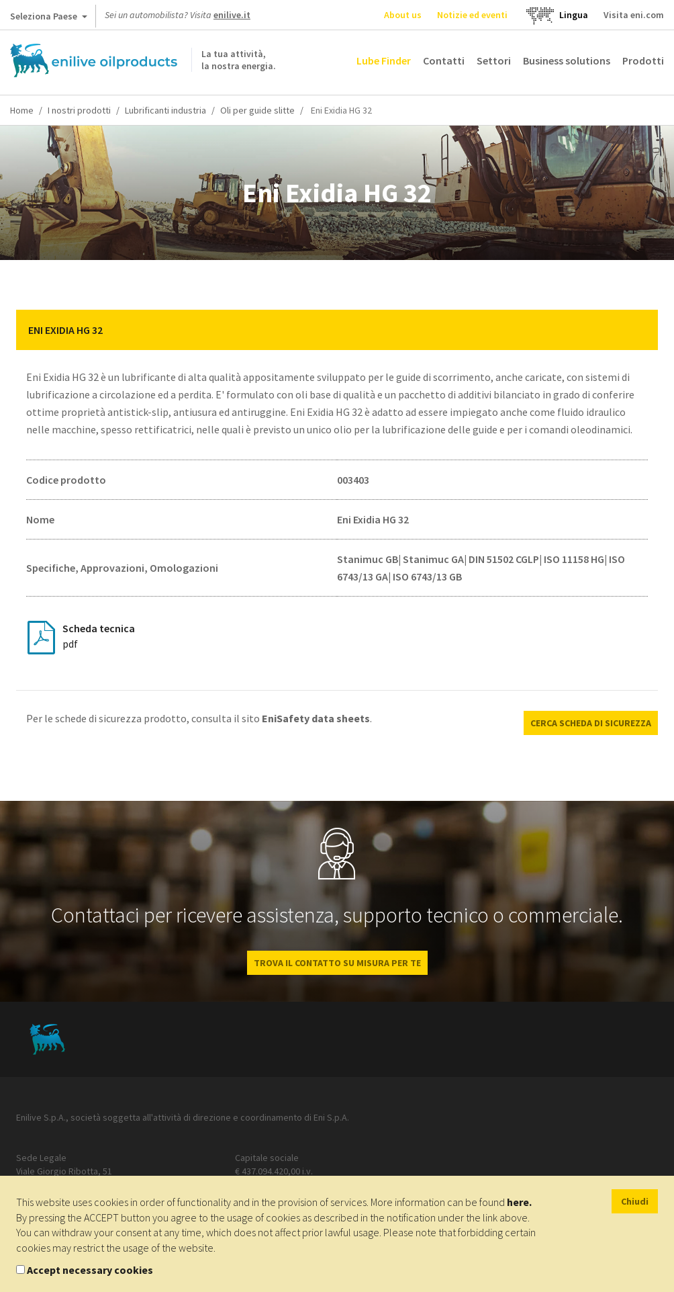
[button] (638, 330)
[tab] (337, 330)
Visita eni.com (634, 15)
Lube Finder (383, 60)
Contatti (444, 60)
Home (22, 110)
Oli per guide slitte (257, 110)
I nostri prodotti (79, 110)
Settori (494, 60)
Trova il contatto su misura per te (337, 963)
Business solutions (566, 60)
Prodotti (643, 60)
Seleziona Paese (48, 19)
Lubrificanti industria (165, 110)
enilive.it (231, 15)
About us (403, 15)
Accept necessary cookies (90, 1270)
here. (519, 1202)
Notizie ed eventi (472, 15)
